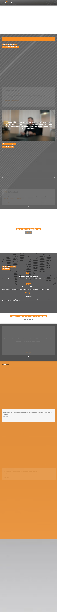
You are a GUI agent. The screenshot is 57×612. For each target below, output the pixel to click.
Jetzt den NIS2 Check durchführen (28, 39)
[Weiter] (28, 19)
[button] (54, 3)
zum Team (28, 232)
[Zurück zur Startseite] (7, 3)
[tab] (28, 206)
